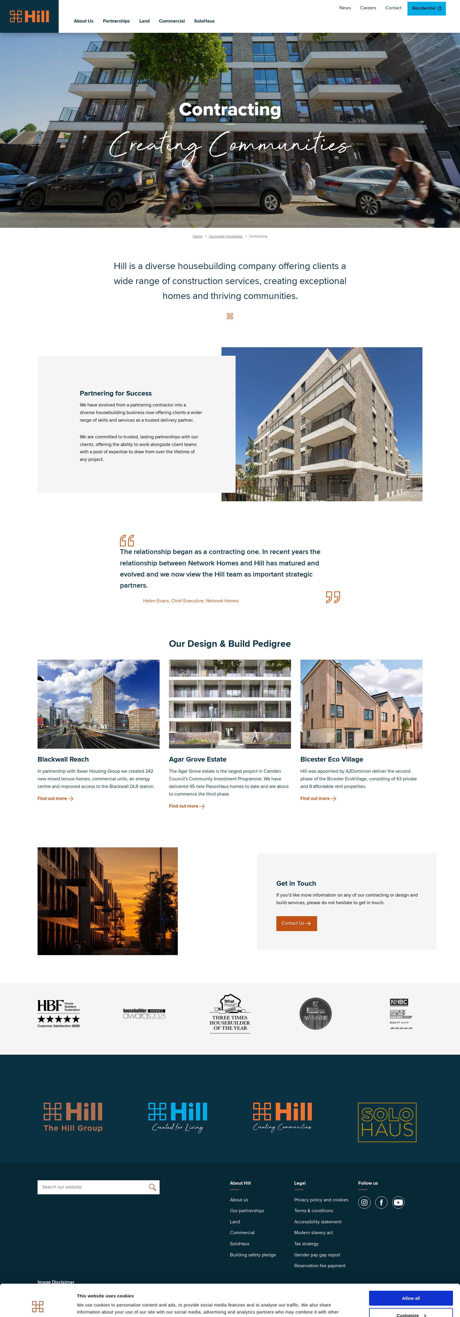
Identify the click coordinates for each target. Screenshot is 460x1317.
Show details (90, 1305)
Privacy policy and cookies (321, 1200)
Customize (411, 1285)
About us (239, 1200)
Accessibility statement (317, 1222)
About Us (84, 21)
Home (197, 236)
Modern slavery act (313, 1233)
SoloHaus (204, 21)
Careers (368, 8)
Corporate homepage (226, 236)
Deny (411, 1302)
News (345, 8)
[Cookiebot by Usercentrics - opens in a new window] (38, 1305)
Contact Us (293, 923)
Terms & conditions (313, 1211)
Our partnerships (247, 1211)
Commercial (172, 21)
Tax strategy (306, 1244)
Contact (393, 8)
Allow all (411, 1267)
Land (144, 21)
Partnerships (116, 21)
